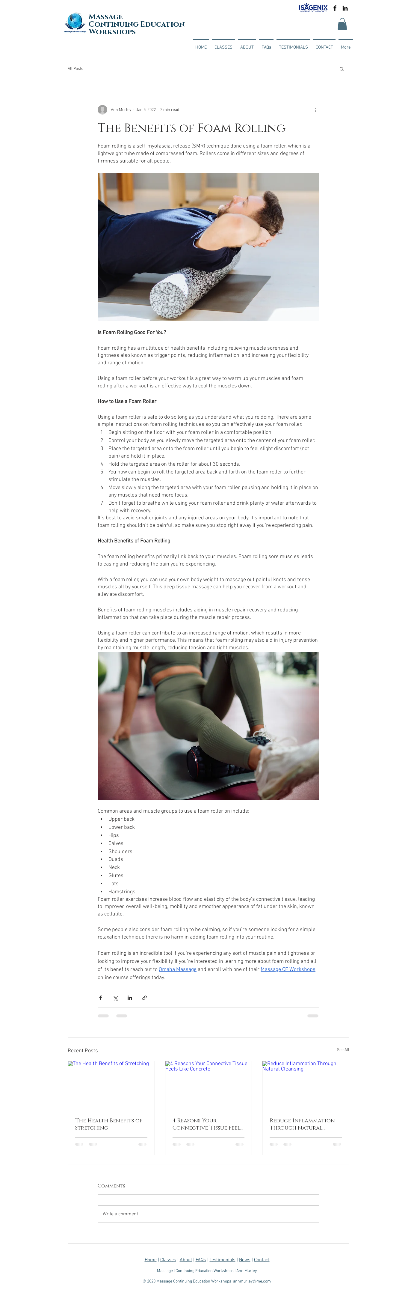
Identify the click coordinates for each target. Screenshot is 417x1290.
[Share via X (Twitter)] (115, 998)
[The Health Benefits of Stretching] (111, 1085)
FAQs (201, 1260)
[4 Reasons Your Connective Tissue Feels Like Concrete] (208, 1085)
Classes (168, 1260)
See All (343, 1050)
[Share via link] (144, 998)
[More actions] (315, 109)
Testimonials (222, 1260)
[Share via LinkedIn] (130, 998)
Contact (262, 1260)
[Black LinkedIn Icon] (345, 8)
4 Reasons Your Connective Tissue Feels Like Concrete (208, 1124)
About (186, 1260)
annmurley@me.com (252, 1281)
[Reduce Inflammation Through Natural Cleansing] (305, 1085)
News (244, 1260)
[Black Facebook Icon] (335, 8)
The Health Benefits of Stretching (109, 1124)
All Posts (75, 68)
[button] (342, 24)
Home (151, 1260)
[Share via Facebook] (100, 998)
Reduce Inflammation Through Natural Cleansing (302, 1124)
